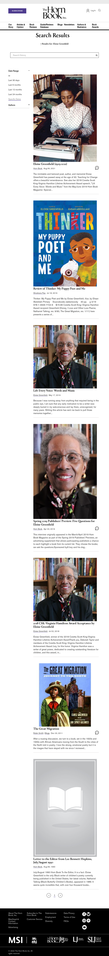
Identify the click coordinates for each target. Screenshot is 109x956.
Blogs (60, 24)
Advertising (13, 927)
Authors (11, 105)
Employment (50, 917)
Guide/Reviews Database (46, 25)
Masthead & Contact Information (13, 921)
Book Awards (95, 25)
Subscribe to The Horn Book (34, 914)
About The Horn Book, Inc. (15, 914)
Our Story (10, 25)
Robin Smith (38, 733)
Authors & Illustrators (81, 25)
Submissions (50, 913)
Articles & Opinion (21, 25)
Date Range (13, 71)
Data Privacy (69, 913)
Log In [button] (91, 10)
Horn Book (37, 168)
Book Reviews (33, 25)
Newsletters (69, 24)
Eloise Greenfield (40, 395)
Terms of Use (69, 917)
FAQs (66, 921)
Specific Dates (14, 99)
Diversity (49, 921)
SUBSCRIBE (17, 11)
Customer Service (34, 919)
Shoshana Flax (39, 293)
